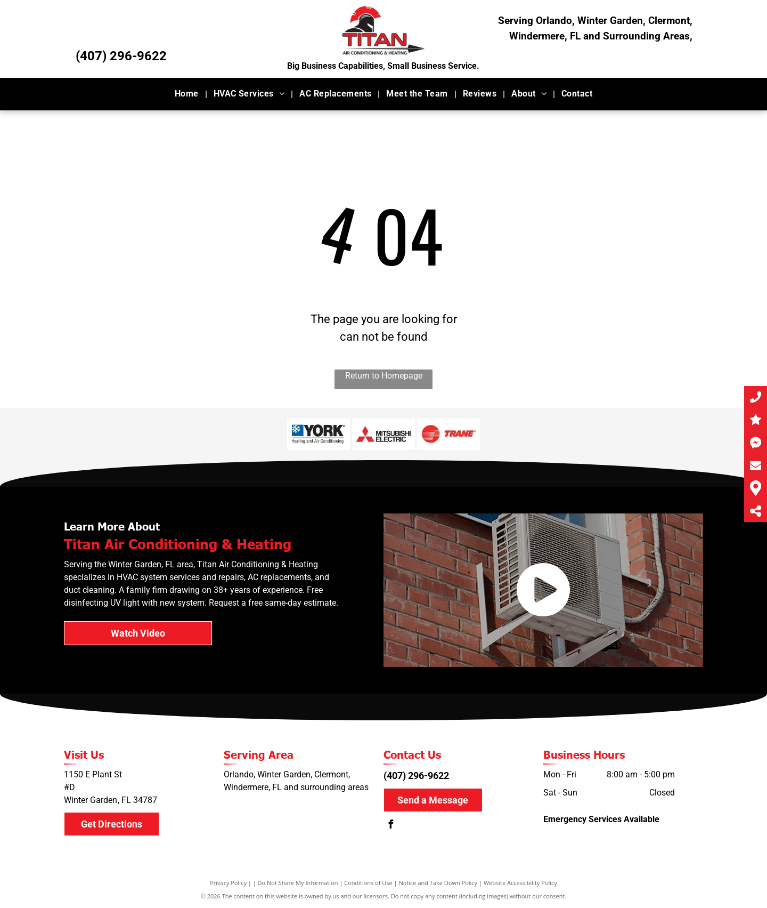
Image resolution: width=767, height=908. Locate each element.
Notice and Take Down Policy (438, 883)
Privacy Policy (228, 883)
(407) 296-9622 (121, 56)
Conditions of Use (368, 883)
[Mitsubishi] (383, 434)
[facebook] (390, 825)
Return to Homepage (383, 376)
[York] (318, 434)
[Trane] (448, 434)
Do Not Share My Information (298, 883)
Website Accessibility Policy (520, 883)
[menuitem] (187, 94)
